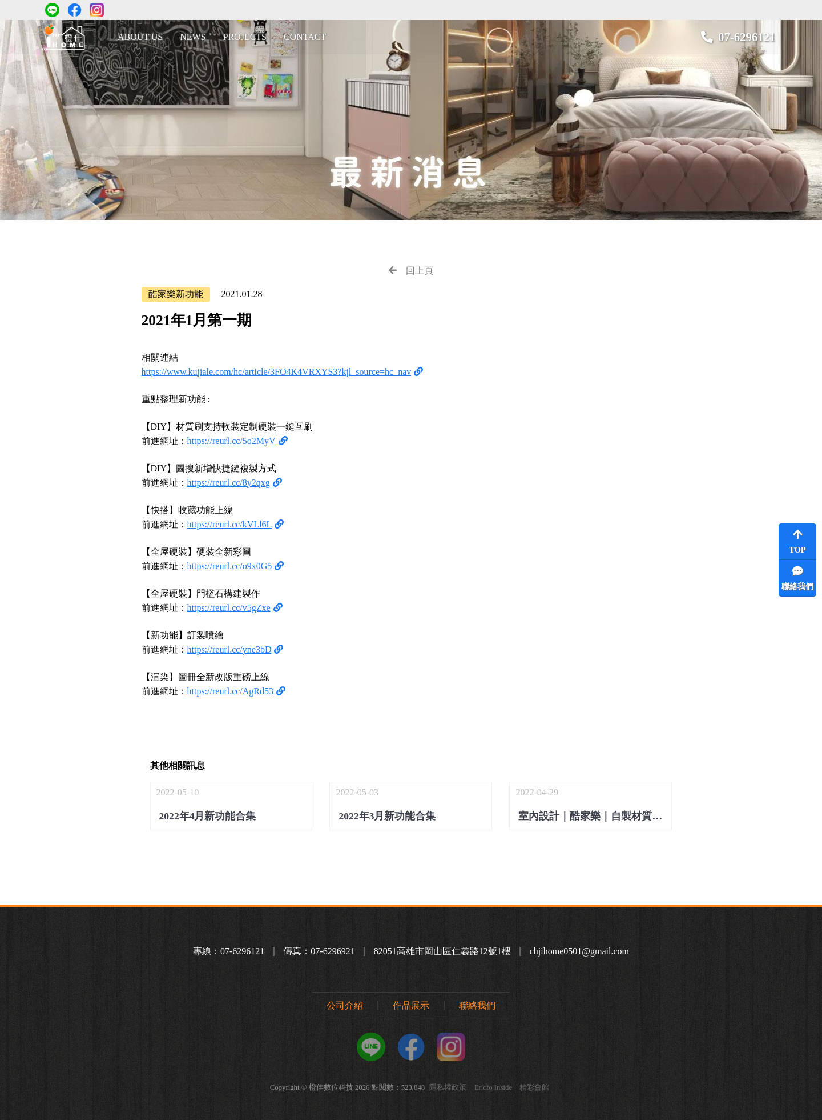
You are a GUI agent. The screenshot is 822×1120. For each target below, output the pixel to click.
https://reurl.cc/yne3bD (229, 649)
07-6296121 (747, 36)
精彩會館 (534, 1087)
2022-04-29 (593, 806)
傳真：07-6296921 (318, 951)
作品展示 (411, 1005)
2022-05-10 (231, 806)
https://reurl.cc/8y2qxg (228, 482)
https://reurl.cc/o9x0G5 (229, 566)
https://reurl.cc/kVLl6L (229, 524)
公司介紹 (345, 1005)
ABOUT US (140, 37)
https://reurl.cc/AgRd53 (230, 691)
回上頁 (411, 270)
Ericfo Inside (493, 1087)
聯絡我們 (477, 1005)
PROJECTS (245, 37)
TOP (797, 541)
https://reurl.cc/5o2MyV (231, 441)
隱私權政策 (447, 1087)
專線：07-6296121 (228, 951)
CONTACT (305, 37)
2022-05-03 (411, 806)
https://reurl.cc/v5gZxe (229, 608)
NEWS (193, 37)
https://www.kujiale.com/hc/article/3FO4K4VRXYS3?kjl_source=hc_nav (277, 372)
